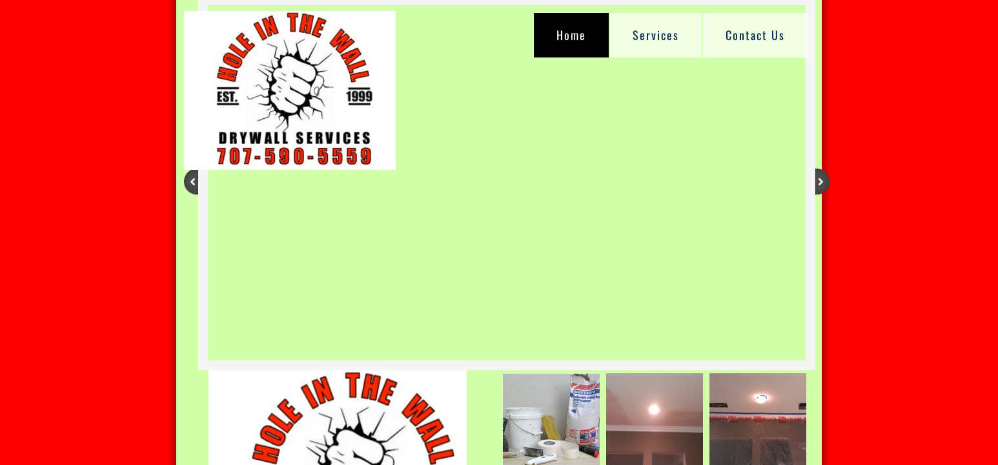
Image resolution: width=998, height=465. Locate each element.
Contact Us (755, 34)
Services (656, 34)
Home (571, 34)
